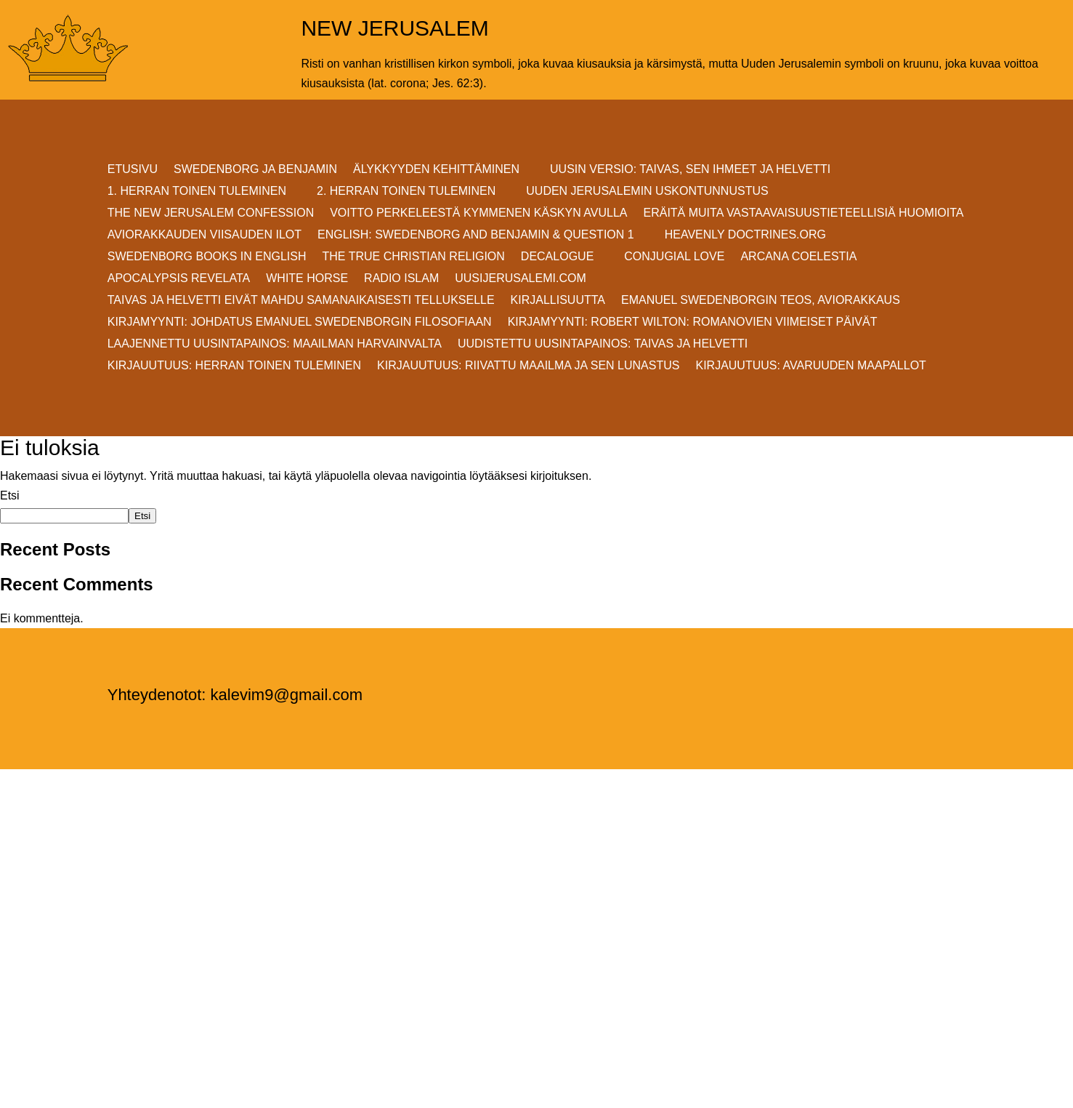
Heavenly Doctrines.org (745, 235)
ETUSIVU (133, 169)
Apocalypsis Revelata (179, 278)
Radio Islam (401, 278)
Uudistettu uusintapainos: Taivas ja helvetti (603, 344)
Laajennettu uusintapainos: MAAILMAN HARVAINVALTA (275, 344)
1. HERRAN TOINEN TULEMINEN (197, 191)
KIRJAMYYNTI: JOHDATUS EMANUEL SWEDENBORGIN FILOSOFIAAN (300, 322)
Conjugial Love (674, 257)
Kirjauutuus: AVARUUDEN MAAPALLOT (810, 366)
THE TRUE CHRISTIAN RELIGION (414, 257)
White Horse (307, 278)
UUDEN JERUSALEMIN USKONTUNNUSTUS (647, 191)
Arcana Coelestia (798, 257)
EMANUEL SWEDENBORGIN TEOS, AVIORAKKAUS (760, 300)
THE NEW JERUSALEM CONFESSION (211, 213)
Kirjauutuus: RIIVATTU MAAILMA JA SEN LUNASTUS (528, 366)
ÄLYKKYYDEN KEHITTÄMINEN (436, 169)
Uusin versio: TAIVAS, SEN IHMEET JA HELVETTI (690, 169)
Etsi (10, 495)
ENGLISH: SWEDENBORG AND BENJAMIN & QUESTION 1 (475, 235)
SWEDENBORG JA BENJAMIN (255, 169)
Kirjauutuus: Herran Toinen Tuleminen (234, 366)
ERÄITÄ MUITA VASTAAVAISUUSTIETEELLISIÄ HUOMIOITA (804, 213)
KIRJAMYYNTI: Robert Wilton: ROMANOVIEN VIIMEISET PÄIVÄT (693, 322)
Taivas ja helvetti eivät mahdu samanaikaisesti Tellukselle (301, 300)
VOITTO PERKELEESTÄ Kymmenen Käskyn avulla (478, 213)
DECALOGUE (557, 257)
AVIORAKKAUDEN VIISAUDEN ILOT (204, 235)
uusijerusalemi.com (520, 278)
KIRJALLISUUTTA (558, 300)
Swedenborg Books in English (207, 257)
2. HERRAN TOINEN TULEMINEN (406, 191)
